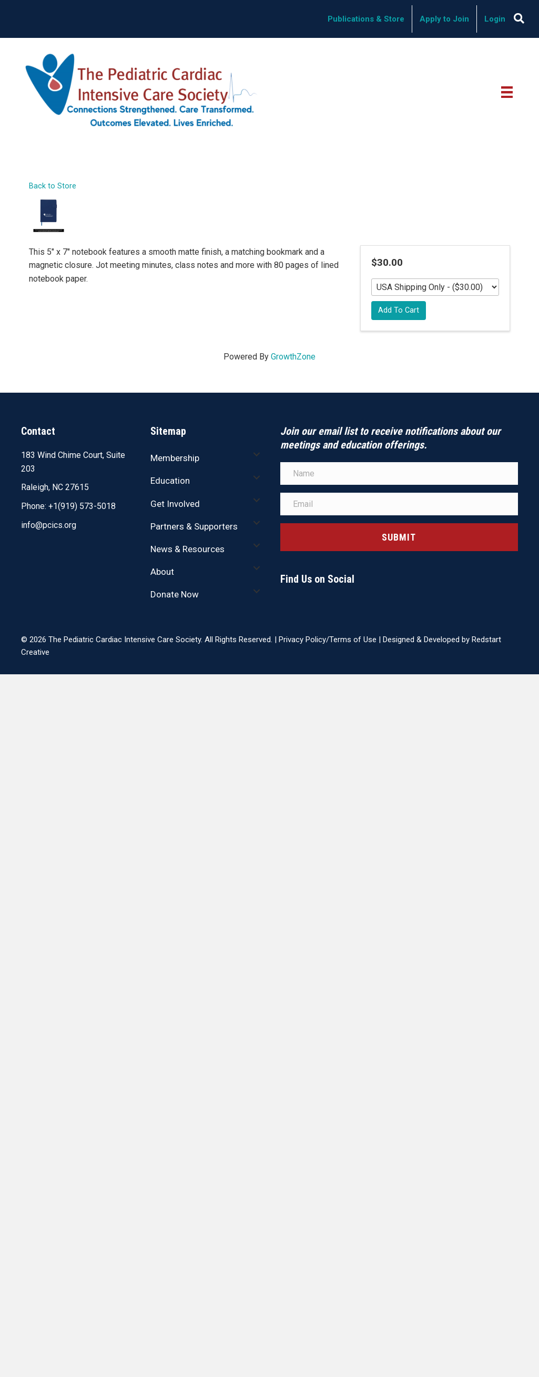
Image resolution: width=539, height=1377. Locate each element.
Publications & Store (366, 19)
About (162, 571)
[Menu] (507, 91)
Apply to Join (444, 19)
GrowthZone (293, 357)
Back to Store (52, 186)
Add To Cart (398, 310)
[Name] (399, 473)
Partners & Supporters (194, 526)
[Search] (519, 18)
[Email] (399, 504)
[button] (256, 454)
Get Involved (175, 503)
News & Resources (187, 549)
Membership (174, 458)
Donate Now (174, 594)
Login (494, 19)
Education (170, 480)
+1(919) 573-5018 (82, 506)
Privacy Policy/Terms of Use (328, 639)
